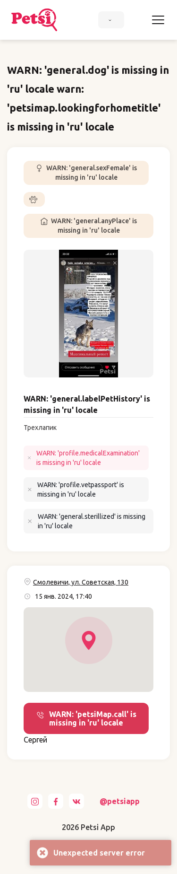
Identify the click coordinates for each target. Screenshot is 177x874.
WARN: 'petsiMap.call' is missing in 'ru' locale (86, 718)
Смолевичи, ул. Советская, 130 (80, 582)
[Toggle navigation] (158, 19)
